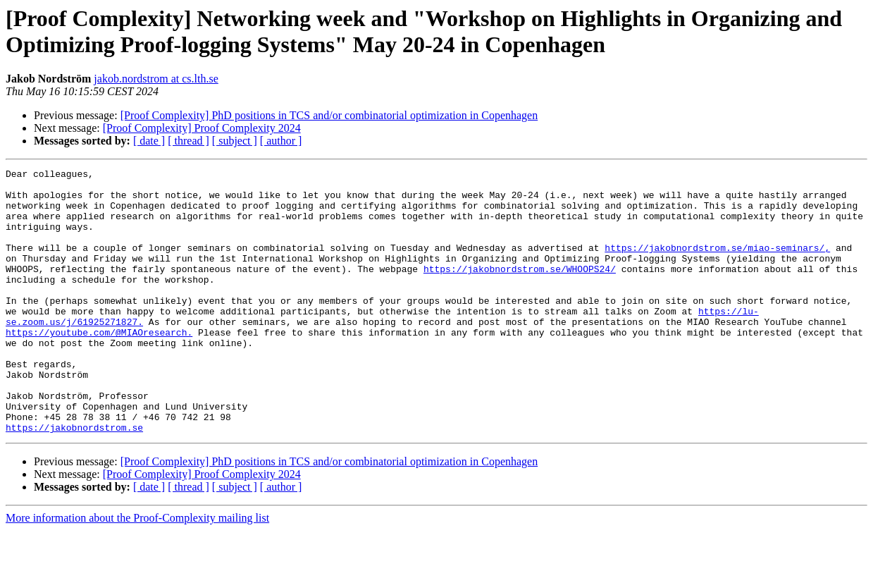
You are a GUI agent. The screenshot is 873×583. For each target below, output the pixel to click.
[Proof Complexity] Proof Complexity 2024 (202, 128)
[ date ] (149, 141)
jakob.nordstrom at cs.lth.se (156, 79)
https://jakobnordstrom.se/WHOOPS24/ (519, 289)
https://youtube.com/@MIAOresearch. (99, 366)
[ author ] (281, 141)
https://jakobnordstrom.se (74, 480)
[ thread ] (188, 141)
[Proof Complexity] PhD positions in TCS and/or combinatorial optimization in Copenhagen (329, 115)
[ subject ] (234, 141)
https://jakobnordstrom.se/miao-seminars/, (717, 264)
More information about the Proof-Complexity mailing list (137, 571)
